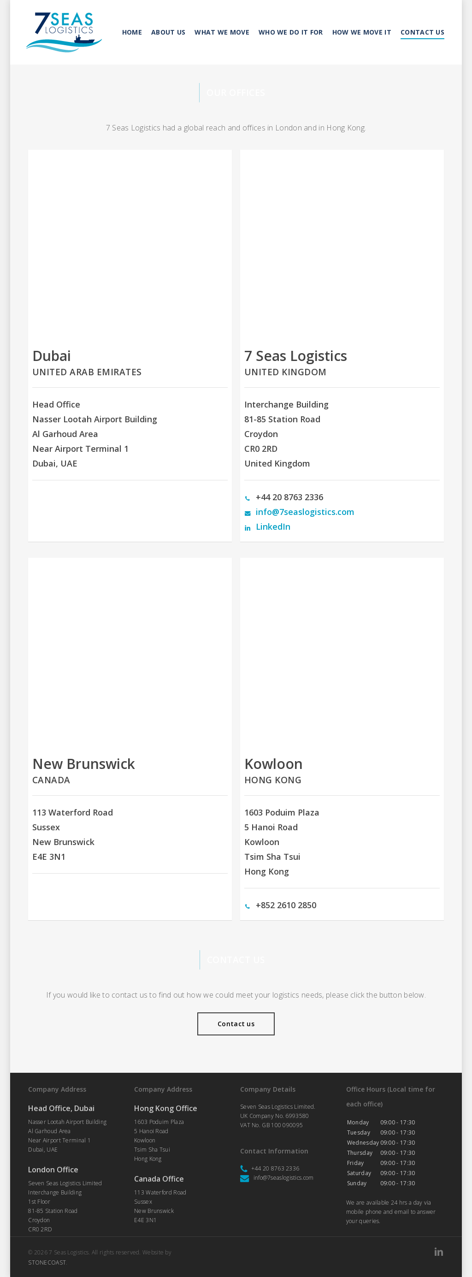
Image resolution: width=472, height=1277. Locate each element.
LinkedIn (273, 526)
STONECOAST (47, 1262)
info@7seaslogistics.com (305, 511)
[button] (236, 1023)
